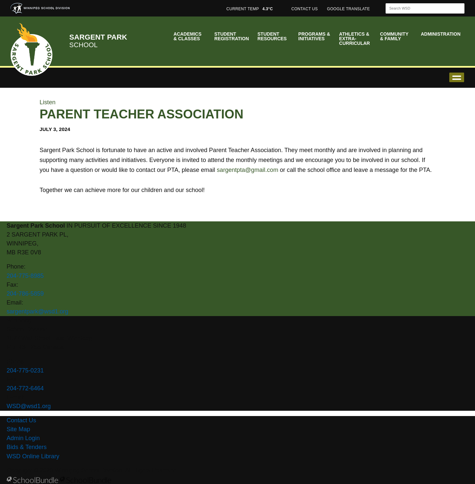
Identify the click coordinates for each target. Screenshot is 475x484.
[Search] (419, 8)
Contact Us (21, 420)
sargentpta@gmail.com (247, 170)
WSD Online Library (33, 456)
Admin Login (23, 438)
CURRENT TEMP (249, 9)
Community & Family (394, 36)
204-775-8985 (25, 276)
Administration (440, 34)
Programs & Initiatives (314, 36)
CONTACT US (304, 9)
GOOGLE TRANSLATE (349, 9)
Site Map (18, 429)
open (456, 77)
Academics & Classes (188, 36)
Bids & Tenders (27, 447)
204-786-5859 (25, 293)
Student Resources (272, 36)
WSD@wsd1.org (29, 406)
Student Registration (231, 36)
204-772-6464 (25, 388)
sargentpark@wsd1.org (37, 311)
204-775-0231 (25, 370)
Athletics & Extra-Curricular (354, 38)
